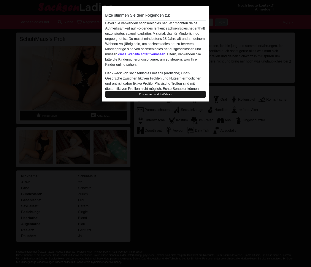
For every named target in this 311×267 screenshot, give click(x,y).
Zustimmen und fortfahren (155, 94)
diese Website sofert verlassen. (142, 54)
